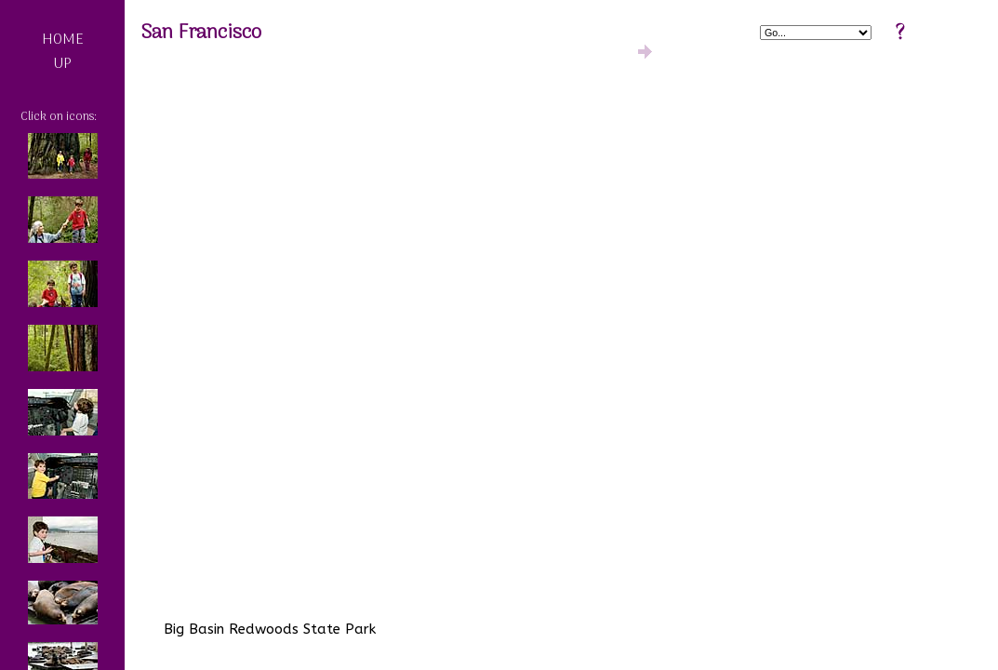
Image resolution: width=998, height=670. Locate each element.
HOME (63, 40)
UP (62, 64)
